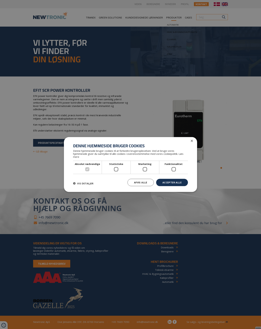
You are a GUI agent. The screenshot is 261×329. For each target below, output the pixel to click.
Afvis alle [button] (140, 182)
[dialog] (130, 164)
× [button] (191, 141)
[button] (83, 183)
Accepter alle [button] (172, 182)
